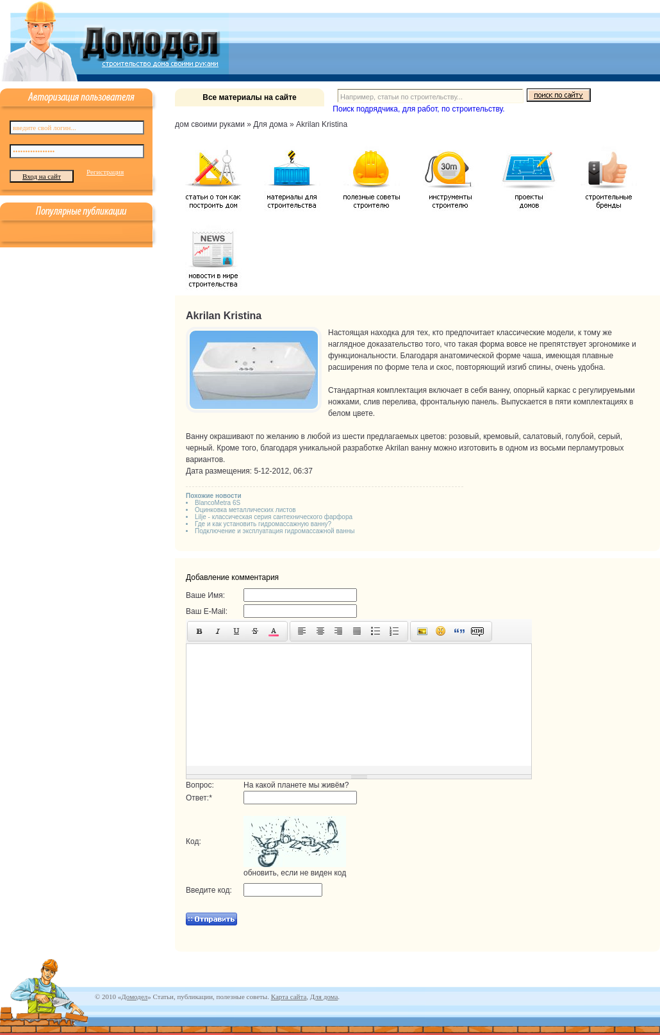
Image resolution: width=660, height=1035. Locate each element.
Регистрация (105, 172)
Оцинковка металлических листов (245, 509)
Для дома (324, 996)
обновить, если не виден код (294, 872)
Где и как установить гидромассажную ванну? (263, 523)
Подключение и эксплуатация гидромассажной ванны (274, 530)
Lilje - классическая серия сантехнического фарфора (273, 516)
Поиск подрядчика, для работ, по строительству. (418, 108)
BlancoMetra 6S (217, 502)
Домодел (134, 996)
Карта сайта (289, 996)
